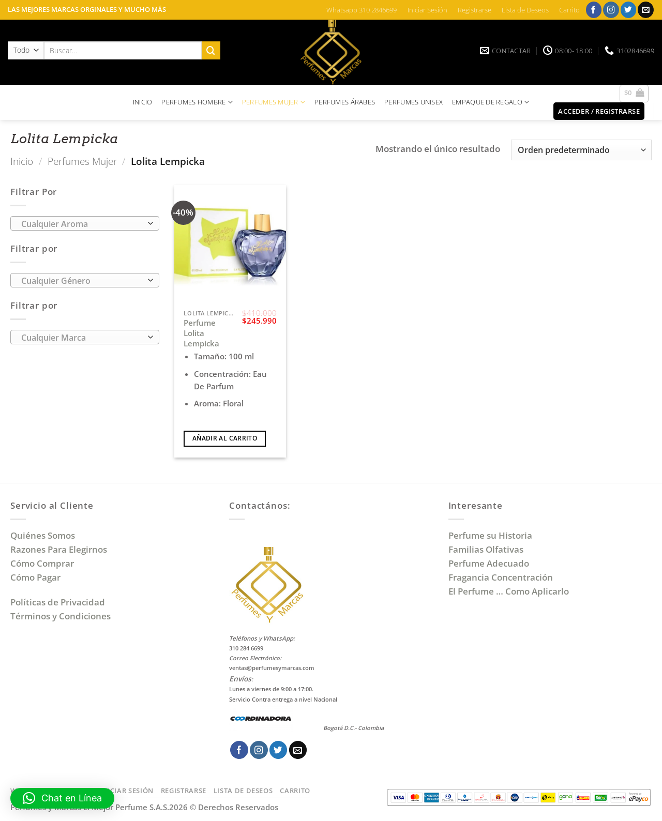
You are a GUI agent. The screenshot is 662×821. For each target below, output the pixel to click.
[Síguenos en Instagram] (611, 10)
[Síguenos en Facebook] (594, 10)
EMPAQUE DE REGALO (490, 102)
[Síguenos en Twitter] (629, 10)
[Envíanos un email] (646, 10)
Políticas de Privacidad (57, 602)
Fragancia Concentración (501, 577)
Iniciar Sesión (427, 9)
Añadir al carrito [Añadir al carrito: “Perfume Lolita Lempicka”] (224, 438)
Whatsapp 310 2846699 (361, 9)
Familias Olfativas (485, 549)
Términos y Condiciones (60, 616)
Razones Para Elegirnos (60, 549)
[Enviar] (211, 50)
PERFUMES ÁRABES (344, 102)
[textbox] (81, 224)
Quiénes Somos (44, 535)
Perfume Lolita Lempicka (201, 333)
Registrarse (474, 9)
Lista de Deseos (525, 9)
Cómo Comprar (43, 563)
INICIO (143, 102)
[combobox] (84, 223)
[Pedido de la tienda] (581, 150)
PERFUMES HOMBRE (197, 102)
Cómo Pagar (35, 577)
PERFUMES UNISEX (413, 102)
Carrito (569, 9)
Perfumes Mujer (82, 161)
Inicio (21, 161)
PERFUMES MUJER (273, 102)
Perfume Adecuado (489, 563)
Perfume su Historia (490, 535)
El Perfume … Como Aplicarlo (508, 591)
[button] (634, 93)
